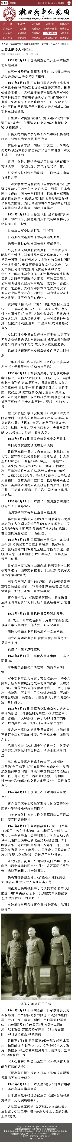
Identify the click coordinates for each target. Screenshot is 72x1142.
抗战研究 (21, 38)
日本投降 (36, 24)
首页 (5, 44)
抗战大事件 (50, 33)
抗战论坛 (36, 38)
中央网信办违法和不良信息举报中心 (19, 1131)
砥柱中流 (7, 38)
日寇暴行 (36, 33)
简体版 (4, 3)
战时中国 (50, 24)
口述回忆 (21, 28)
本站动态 (7, 33)
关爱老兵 (36, 28)
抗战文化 (64, 38)
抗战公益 (64, 28)
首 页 (7, 24)
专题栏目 (64, 33)
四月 (55, 44)
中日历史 (21, 24)
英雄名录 (7, 28)
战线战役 (64, 24)
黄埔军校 (21, 33)
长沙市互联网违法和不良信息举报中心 (52, 1131)
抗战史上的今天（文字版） (37, 44)
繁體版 (13, 3)
